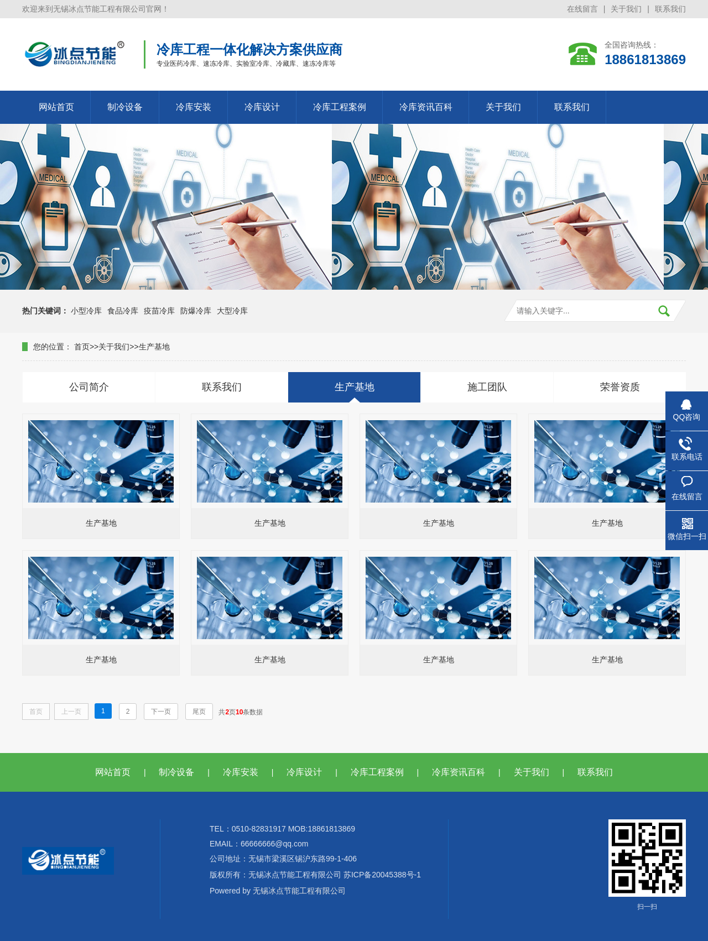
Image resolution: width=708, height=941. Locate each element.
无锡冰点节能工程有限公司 (299, 890)
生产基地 (154, 346)
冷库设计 (262, 107)
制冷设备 (125, 107)
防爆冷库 (195, 310)
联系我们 (670, 8)
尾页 (199, 711)
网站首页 (56, 107)
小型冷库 (86, 310)
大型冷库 (232, 310)
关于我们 (626, 8)
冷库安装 (193, 107)
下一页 (161, 711)
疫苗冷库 (159, 310)
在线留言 (582, 8)
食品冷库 (122, 310)
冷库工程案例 (339, 107)
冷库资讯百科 (425, 107)
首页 (82, 346)
